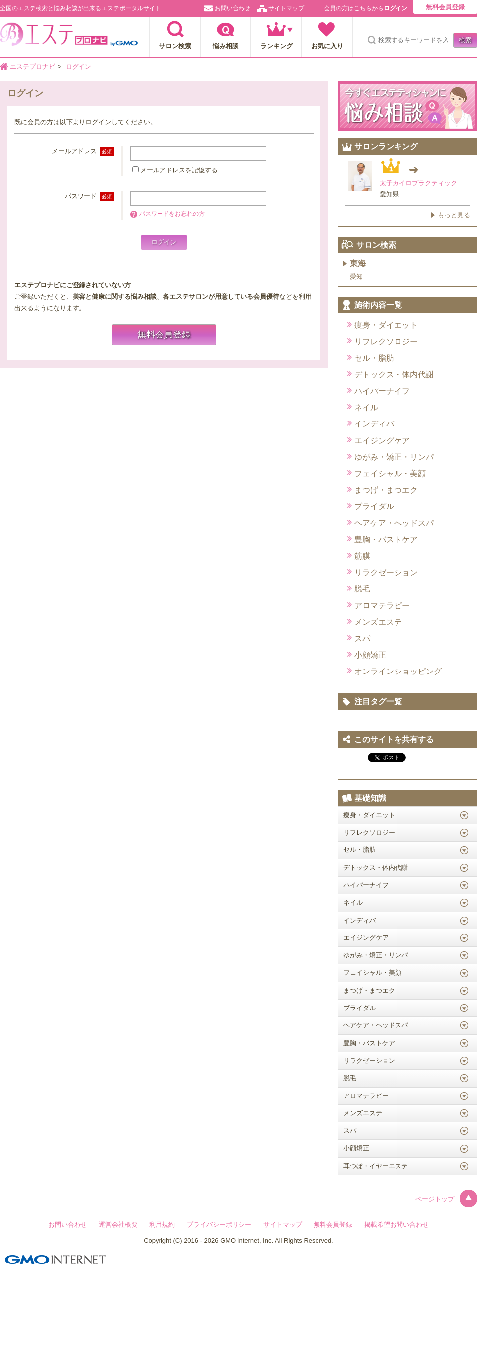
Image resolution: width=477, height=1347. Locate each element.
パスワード (89, 196)
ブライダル (374, 506)
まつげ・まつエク (386, 490)
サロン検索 (175, 46)
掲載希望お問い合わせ (396, 1224)
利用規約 (162, 1224)
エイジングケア (382, 440)
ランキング (276, 46)
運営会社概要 (118, 1224)
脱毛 (362, 589)
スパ (362, 638)
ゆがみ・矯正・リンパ (394, 457)
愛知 (356, 276)
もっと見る (454, 215)
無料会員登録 (445, 7)
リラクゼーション (386, 572)
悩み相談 (225, 46)
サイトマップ (286, 8)
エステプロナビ (69, 37)
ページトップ (446, 1199)
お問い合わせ (232, 8)
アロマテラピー (382, 605)
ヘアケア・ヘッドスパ (394, 523)
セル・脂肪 (374, 358)
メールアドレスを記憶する (179, 170)
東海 (358, 263)
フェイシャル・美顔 (390, 473)
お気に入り (327, 46)
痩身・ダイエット (386, 325)
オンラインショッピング (398, 671)
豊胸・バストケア (386, 539)
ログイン (395, 8)
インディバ (374, 424)
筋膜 (362, 556)
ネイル (366, 407)
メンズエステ (378, 622)
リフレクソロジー (386, 341)
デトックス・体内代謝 (394, 374)
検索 (465, 40)
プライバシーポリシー (219, 1224)
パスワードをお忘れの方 (172, 213)
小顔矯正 (370, 655)
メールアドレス (83, 151)
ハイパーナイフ (382, 391)
